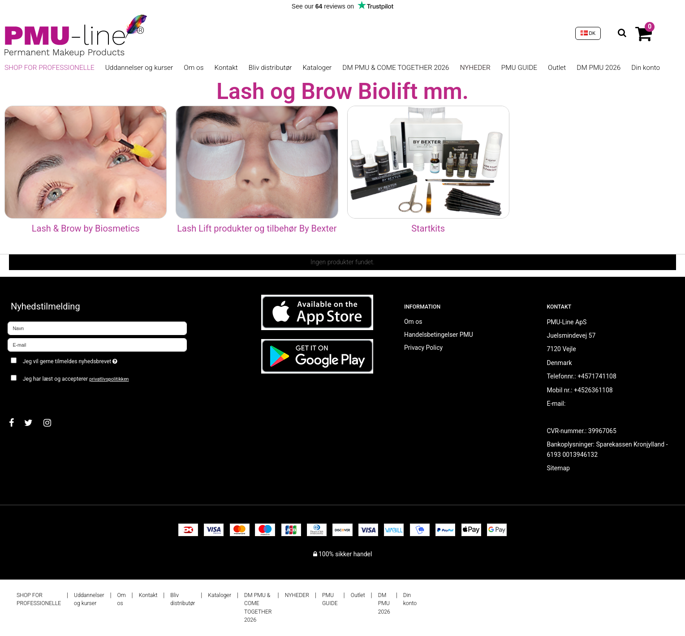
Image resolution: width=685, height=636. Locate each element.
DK (588, 33)
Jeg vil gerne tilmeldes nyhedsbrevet (102, 360)
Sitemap (558, 468)
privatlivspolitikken (109, 379)
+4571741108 (596, 376)
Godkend (29, 397)
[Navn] (97, 327)
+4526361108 (593, 390)
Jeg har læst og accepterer (76, 379)
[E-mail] (97, 344)
